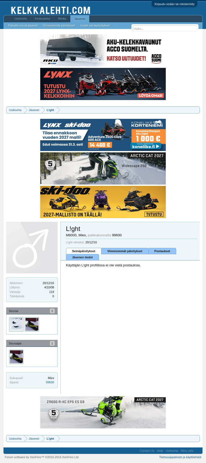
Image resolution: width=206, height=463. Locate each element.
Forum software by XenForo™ (42, 457)
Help (160, 450)
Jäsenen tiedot (82, 257)
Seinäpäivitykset (83, 251)
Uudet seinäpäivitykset (95, 25)
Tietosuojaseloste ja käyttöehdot (180, 457)
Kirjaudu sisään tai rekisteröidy (174, 4)
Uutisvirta (20, 18)
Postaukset (162, 251)
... (116, 25)
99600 (50, 382)
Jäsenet (79, 18)
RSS (198, 451)
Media (62, 18)
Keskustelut (42, 18)
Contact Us (147, 450)
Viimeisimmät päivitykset (124, 251)
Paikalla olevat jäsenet (23, 25)
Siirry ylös (187, 450)
